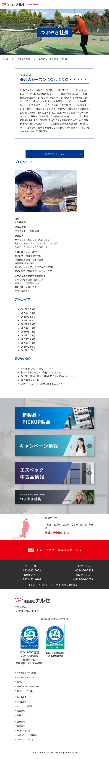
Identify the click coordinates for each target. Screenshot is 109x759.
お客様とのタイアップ (26, 677)
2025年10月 (27, 320)
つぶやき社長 (23, 59)
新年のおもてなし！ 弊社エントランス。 (41, 372)
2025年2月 (26, 339)
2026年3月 (26, 309)
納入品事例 (21, 697)
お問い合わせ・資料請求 (27, 735)
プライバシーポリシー (26, 739)
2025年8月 (26, 324)
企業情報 (21, 721)
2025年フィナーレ (30, 380)
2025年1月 (26, 342)
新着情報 (21, 710)
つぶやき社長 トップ (54, 153)
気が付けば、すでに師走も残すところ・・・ (43, 383)
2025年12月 (27, 316)
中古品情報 (21, 701)
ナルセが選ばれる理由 (26, 672)
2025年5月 (26, 331)
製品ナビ (21, 682)
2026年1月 (26, 312)
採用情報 (21, 726)
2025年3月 (26, 335)
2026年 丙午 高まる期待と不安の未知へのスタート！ (48, 376)
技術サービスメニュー (26, 691)
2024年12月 (27, 346)
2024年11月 (27, 350)
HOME (5, 59)
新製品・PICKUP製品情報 (28, 686)
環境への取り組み (24, 730)
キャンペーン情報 (24, 706)
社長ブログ (21, 715)
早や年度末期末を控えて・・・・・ (38, 368)
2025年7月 (26, 328)
